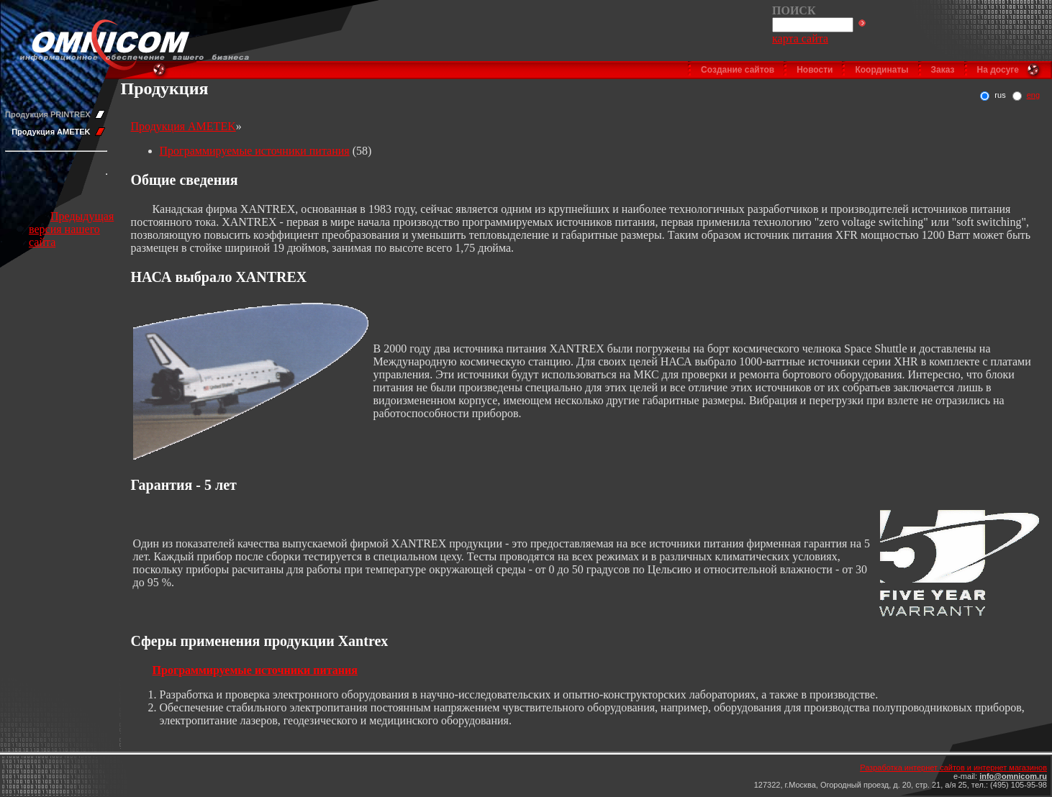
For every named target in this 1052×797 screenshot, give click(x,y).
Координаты (881, 70)
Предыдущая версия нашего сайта (71, 229)
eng (1033, 95)
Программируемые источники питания (255, 151)
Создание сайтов (737, 70)
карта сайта (800, 38)
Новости (815, 70)
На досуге (998, 70)
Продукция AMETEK (51, 131)
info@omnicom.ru (1013, 776)
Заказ (943, 70)
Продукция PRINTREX (48, 114)
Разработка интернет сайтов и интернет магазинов (953, 767)
